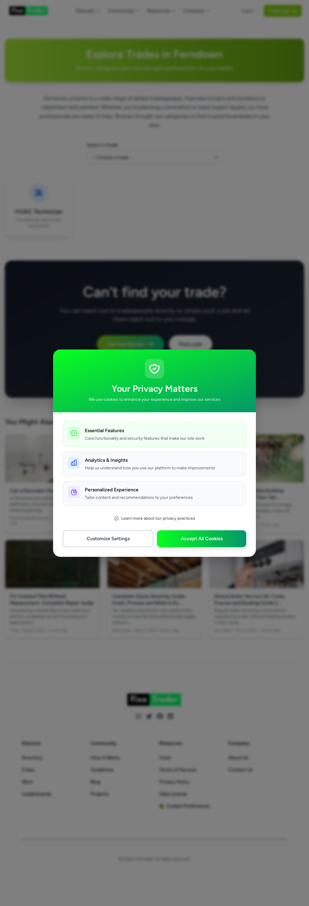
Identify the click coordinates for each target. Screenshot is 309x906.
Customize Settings (108, 538)
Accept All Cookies (202, 538)
